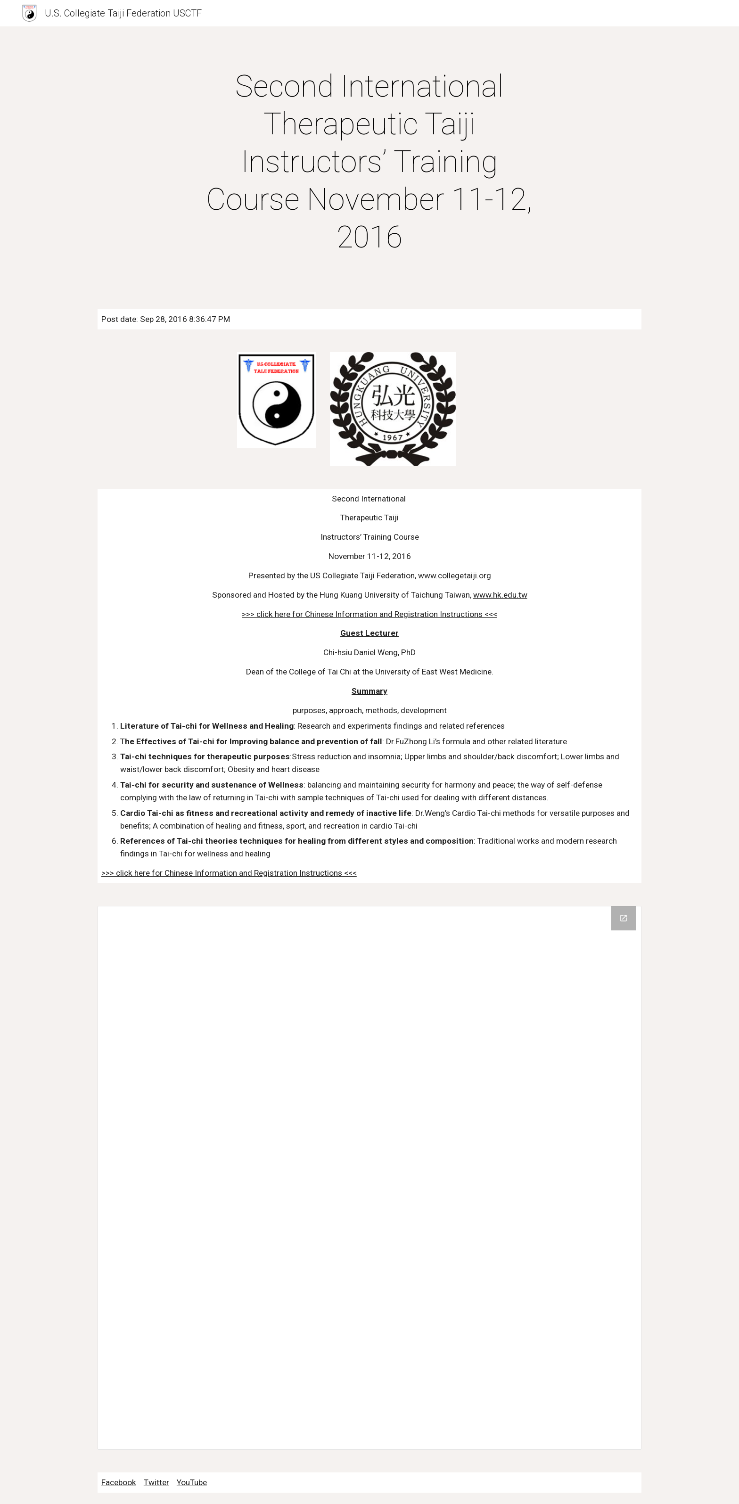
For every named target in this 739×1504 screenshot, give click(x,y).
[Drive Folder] (369, 1178)
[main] (369, 162)
